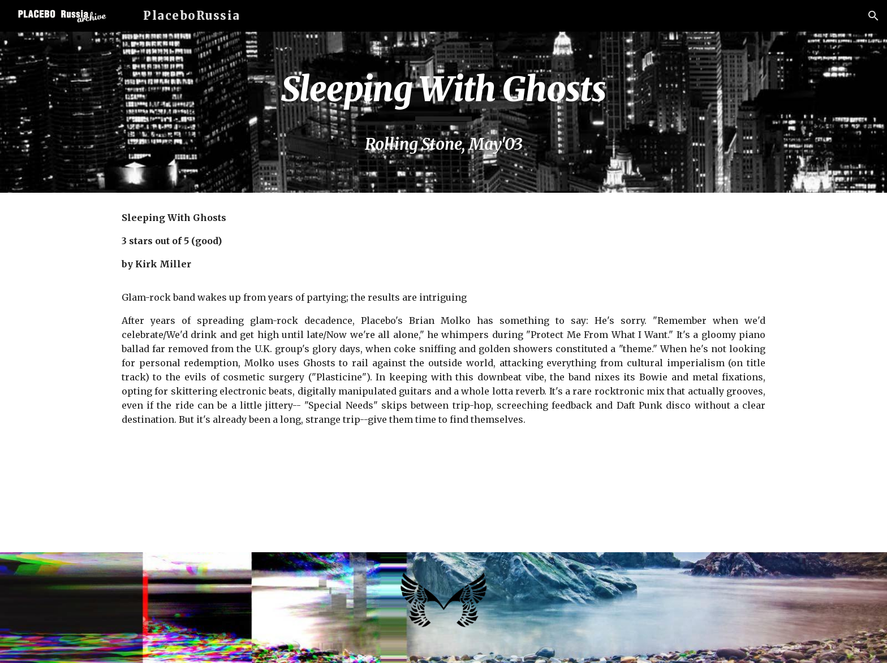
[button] (873, 15)
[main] (443, 112)
